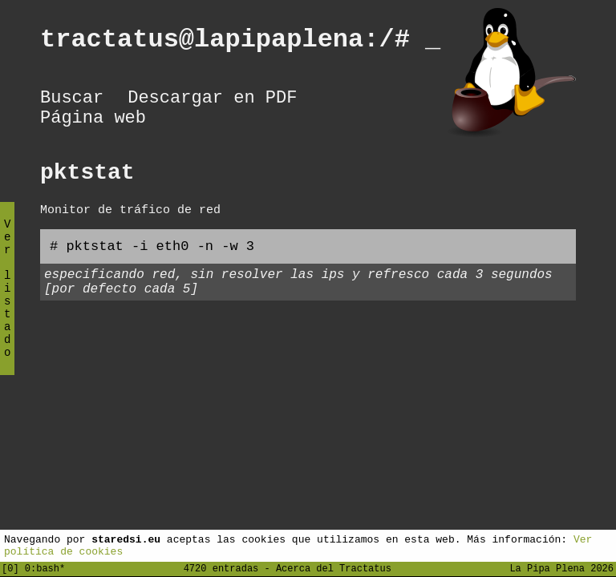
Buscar (71, 100)
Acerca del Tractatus (333, 568)
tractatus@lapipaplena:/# (240, 42)
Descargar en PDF (212, 100)
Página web (93, 124)
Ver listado (7, 301)
